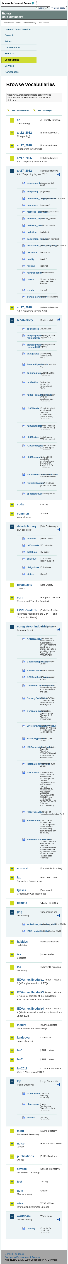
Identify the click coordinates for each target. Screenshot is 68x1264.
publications (25, 1156)
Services (9, 65)
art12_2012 (24, 132)
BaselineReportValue (33, 661)
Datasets (9, 35)
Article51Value (33, 638)
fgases (21, 890)
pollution (32, 232)
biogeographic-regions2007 (33, 336)
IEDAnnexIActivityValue (33, 747)
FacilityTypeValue (33, 738)
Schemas (10, 53)
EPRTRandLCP (27, 610)
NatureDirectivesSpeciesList (33, 474)
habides (22, 941)
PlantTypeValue (33, 812)
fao (19, 877)
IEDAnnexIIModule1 (28, 979)
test (19, 1181)
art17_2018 (24, 307)
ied (19, 967)
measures (32, 205)
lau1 (20, 1050)
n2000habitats (33, 425)
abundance (33, 328)
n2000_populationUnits (33, 395)
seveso (22, 1168)
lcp (19, 1081)
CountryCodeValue (33, 698)
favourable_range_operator (33, 198)
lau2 (20, 1059)
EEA (19, 3)
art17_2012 (24, 170)
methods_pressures (33, 211)
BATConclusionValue (33, 677)
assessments (33, 183)
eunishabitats (33, 373)
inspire (21, 1024)
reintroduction (33, 272)
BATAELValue (33, 670)
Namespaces (12, 72)
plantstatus (33, 1104)
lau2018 (22, 1068)
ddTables (32, 552)
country (31, 1228)
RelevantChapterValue (33, 839)
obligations (33, 567)
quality (30, 259)
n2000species (33, 457)
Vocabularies (12, 59)
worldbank (24, 1216)
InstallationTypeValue (33, 764)
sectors (31, 1117)
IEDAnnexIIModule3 (28, 992)
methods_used (33, 225)
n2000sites (32, 437)
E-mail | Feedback (14, 1254)
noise (21, 1143)
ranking (31, 266)
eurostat (22, 868)
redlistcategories (33, 483)
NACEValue (33, 772)
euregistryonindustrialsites (28, 626)
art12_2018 (24, 145)
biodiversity (25, 320)
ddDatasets (33, 545)
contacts (31, 538)
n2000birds (33, 408)
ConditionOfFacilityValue (33, 685)
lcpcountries (33, 1093)
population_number (33, 239)
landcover (24, 1037)
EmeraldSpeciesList (33, 364)
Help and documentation (18, 29)
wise (20, 1203)
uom (20, 1190)
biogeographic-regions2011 (33, 345)
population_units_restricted (33, 245)
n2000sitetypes (33, 445)
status (30, 574)
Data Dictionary (29, 23)
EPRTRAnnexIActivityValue (33, 725)
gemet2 (22, 902)
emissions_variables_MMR (33, 924)
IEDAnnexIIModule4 (28, 1008)
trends (30, 290)
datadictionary (27, 526)
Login (41, 8)
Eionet (18, 23)
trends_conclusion (33, 296)
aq (18, 119)
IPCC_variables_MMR (33, 931)
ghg (19, 911)
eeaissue (32, 558)
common (23, 513)
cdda (20, 504)
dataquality (33, 353)
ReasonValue (33, 820)
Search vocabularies (20, 110)
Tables (8, 41)
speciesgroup (33, 493)
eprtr (20, 597)
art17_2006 (24, 158)
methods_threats (33, 218)
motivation (32, 382)
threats (31, 279)
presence (32, 252)
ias (19, 954)
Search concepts (45, 110)
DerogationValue (33, 711)
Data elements (12, 47)
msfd (20, 1130)
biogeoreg (32, 191)
